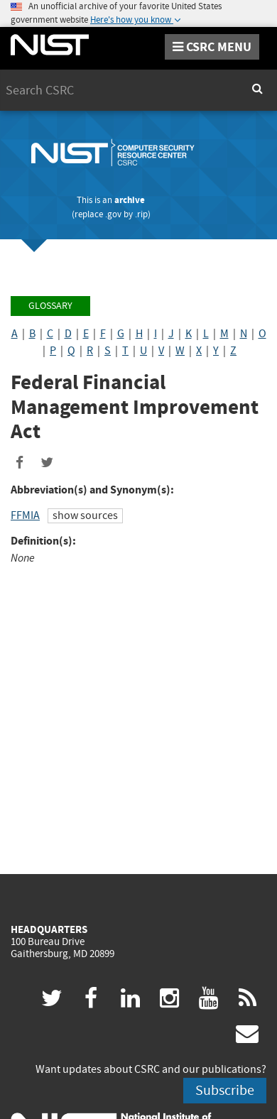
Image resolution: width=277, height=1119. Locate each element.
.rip (141, 214)
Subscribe (224, 1090)
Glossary (50, 305)
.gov (113, 214)
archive (129, 200)
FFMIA (25, 515)
